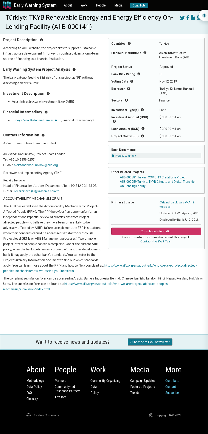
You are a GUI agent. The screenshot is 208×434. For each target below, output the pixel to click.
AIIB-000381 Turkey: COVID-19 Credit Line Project (153, 177)
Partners (60, 381)
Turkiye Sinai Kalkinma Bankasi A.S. (36, 120)
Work (84, 5)
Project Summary (124, 155)
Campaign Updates (142, 381)
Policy (94, 393)
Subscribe (172, 393)
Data (93, 387)
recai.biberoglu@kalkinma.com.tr (36, 191)
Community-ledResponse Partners (68, 389)
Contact (170, 387)
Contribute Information (156, 231)
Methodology (35, 381)
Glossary (32, 399)
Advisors (60, 397)
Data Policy (34, 387)
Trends (135, 393)
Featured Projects (142, 387)
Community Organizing (105, 381)
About (68, 5)
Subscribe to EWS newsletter (150, 342)
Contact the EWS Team (156, 241)
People (101, 5)
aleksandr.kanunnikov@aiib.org (36, 165)
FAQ (29, 393)
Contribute (139, 5)
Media (118, 5)
